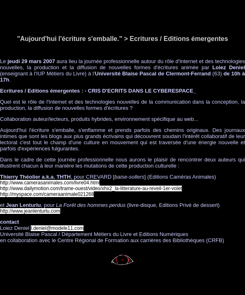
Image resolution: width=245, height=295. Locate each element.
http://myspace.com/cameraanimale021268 (47, 194)
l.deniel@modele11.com (57, 228)
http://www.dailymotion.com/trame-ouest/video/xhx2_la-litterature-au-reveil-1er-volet (91, 188)
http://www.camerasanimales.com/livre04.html (50, 183)
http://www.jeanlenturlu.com (30, 211)
